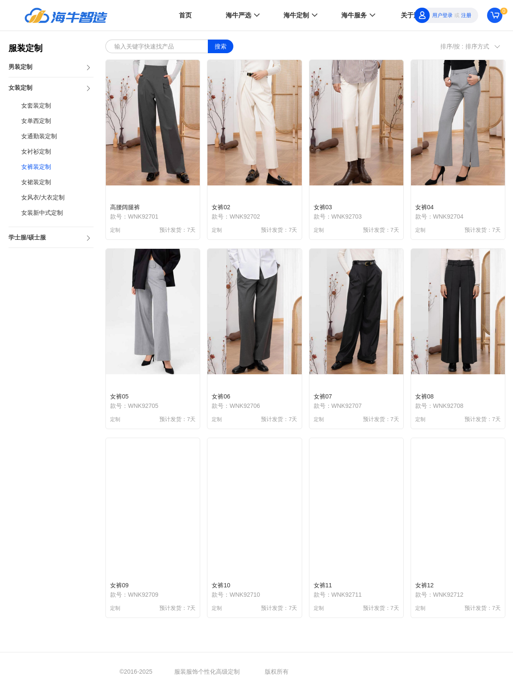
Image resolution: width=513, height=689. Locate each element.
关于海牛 (413, 15)
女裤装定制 (36, 166)
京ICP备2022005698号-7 (360, 671)
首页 (185, 15)
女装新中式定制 (42, 212)
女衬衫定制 (36, 151)
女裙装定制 (36, 182)
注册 (466, 15)
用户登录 (442, 15)
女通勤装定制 (39, 136)
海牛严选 (243, 15)
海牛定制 (301, 15)
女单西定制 (36, 120)
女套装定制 (36, 105)
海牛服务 (359, 15)
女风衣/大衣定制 (43, 197)
